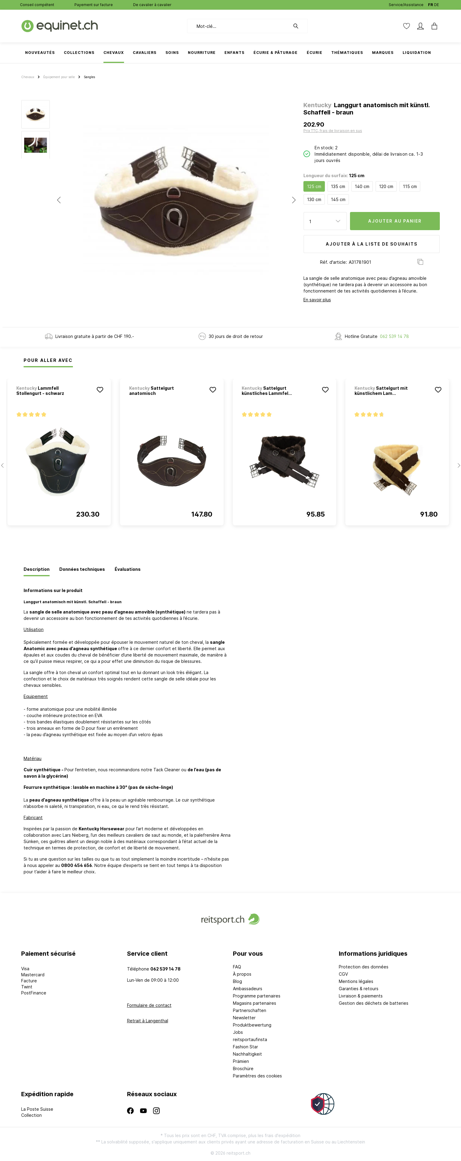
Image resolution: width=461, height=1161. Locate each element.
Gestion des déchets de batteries (373, 1003)
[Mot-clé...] (238, 26)
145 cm (338, 199)
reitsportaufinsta (250, 1039)
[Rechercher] (299, 26)
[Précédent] (58, 200)
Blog (237, 981)
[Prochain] (294, 200)
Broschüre (243, 1068)
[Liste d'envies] (407, 26)
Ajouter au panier (395, 220)
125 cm (314, 186)
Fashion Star (245, 1046)
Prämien (241, 1061)
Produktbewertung (252, 1024)
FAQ (237, 966)
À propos (242, 974)
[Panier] (432, 26)
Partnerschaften (249, 1010)
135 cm (338, 186)
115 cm (410, 186)
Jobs (238, 1032)
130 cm (314, 199)
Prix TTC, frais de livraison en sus (332, 130)
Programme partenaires (256, 995)
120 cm (386, 186)
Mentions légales (356, 981)
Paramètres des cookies (257, 1075)
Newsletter (244, 1017)
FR (430, 3)
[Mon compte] (420, 26)
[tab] (37, 569)
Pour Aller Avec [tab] (48, 360)
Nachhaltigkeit (247, 1054)
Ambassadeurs (247, 988)
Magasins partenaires (254, 1003)
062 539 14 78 (394, 336)
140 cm (362, 186)
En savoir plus (317, 299)
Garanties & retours (358, 988)
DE (436, 3)
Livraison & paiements (361, 995)
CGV (343, 974)
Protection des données (363, 966)
